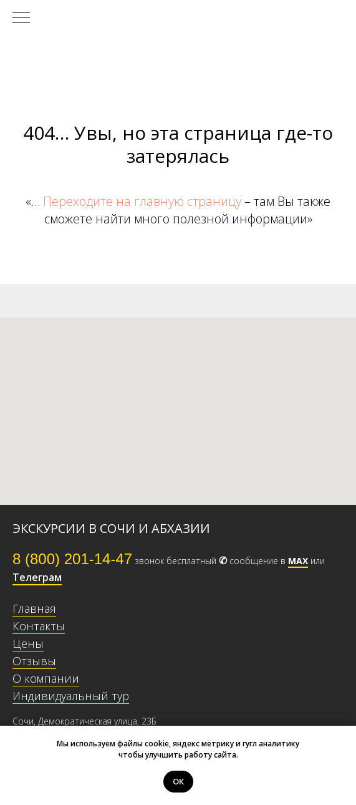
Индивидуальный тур (70, 695)
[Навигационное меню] (21, 18)
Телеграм (37, 577)
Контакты (38, 625)
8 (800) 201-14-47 (72, 558)
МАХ (298, 561)
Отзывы (34, 660)
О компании (45, 678)
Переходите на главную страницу (142, 201)
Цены (28, 643)
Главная (34, 608)
